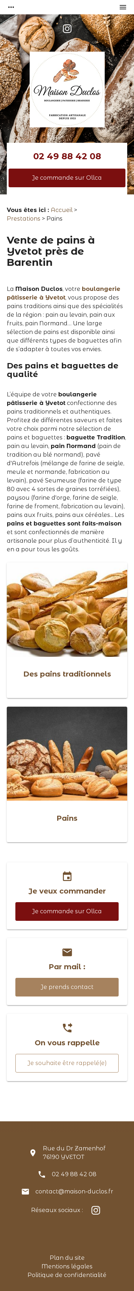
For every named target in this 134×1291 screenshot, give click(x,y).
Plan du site (67, 1257)
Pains (67, 818)
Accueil (62, 210)
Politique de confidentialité (67, 1275)
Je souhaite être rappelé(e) (67, 1063)
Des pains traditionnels (67, 674)
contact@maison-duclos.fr (74, 1191)
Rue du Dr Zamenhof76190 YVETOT (74, 1152)
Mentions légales (67, 1266)
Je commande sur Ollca (67, 177)
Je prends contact (67, 987)
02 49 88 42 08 (67, 156)
